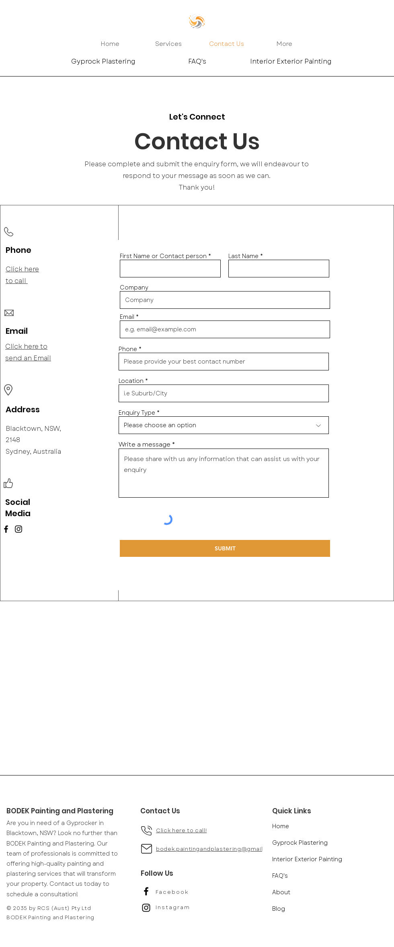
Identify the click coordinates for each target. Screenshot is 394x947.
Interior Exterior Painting (307, 859)
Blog (278, 909)
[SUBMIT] (225, 548)
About (281, 892)
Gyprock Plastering (300, 843)
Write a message (144, 445)
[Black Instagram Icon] (146, 907)
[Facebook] (6, 529)
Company (134, 287)
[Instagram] (18, 529)
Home (280, 826)
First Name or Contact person (163, 256)
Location (131, 381)
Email (127, 317)
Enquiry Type (137, 413)
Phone (128, 349)
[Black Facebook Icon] (146, 891)
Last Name (243, 256)
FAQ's (280, 876)
